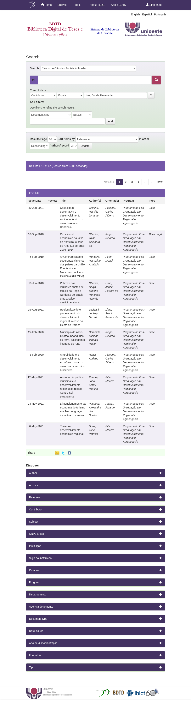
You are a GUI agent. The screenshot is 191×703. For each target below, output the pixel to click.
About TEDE (97, 4)
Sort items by (66, 139)
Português (160, 14)
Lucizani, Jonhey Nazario (94, 313)
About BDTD (118, 4)
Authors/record (59, 145)
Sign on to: (155, 4)
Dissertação (156, 234)
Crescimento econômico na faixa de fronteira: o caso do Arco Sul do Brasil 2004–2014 (72, 242)
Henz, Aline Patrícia (93, 430)
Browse (63, 4)
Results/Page (38, 139)
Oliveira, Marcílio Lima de (94, 211)
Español (147, 14)
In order (144, 139)
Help (79, 4)
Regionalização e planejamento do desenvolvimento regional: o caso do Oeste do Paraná (71, 317)
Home (46, 4)
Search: (35, 68)
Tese (152, 207)
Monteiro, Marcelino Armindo (95, 260)
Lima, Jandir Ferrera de (111, 287)
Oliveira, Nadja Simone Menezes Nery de (94, 291)
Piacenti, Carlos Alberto (110, 211)
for (33, 80)
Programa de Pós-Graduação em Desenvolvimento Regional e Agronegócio (134, 215)
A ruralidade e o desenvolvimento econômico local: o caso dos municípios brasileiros (72, 362)
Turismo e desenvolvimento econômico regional (71, 430)
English (135, 14)
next (159, 182)
